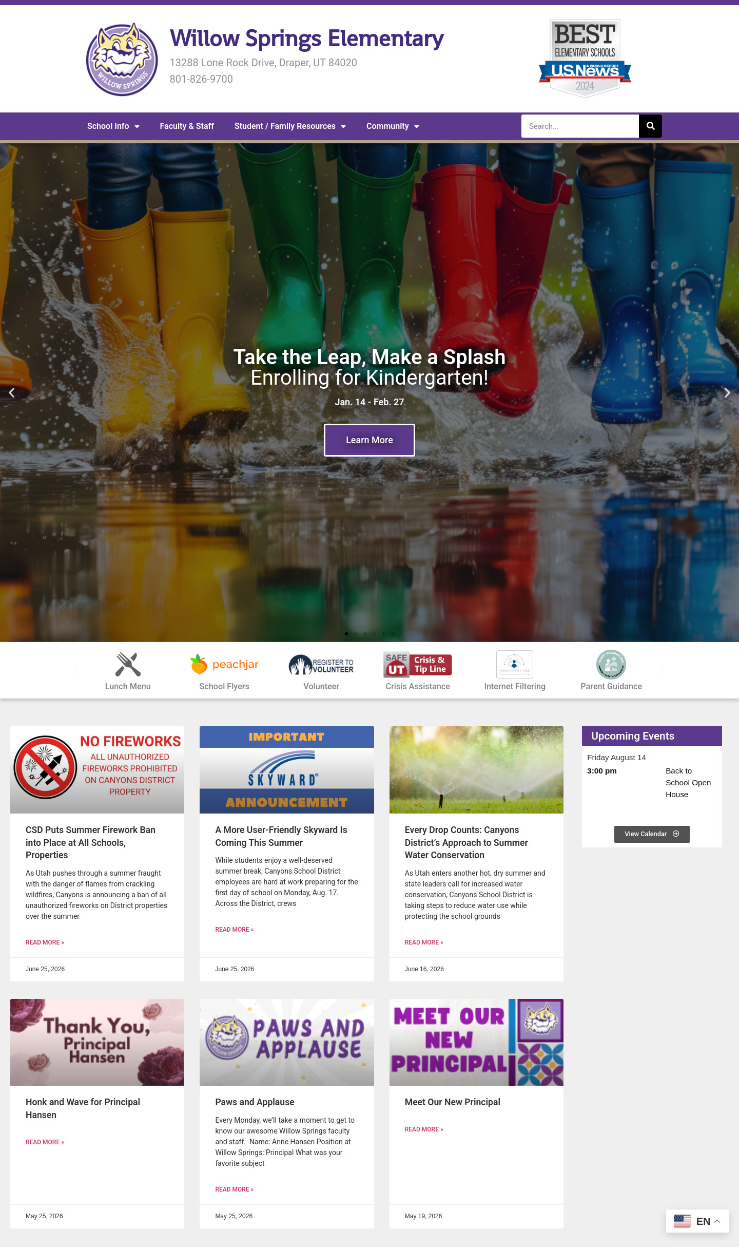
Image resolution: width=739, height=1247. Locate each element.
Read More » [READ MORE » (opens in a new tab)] (45, 942)
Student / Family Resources (290, 126)
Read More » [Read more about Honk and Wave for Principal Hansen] (45, 1142)
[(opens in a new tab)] (97, 770)
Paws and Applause (254, 1102)
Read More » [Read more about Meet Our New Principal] (424, 1129)
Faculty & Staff (187, 126)
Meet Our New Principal (452, 1102)
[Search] (650, 126)
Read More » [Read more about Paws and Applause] (234, 1189)
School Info (113, 126)
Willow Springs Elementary (306, 38)
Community (392, 126)
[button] (11, 392)
